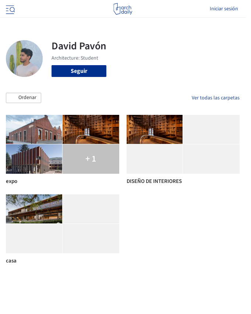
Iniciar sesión (224, 8)
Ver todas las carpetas (216, 98)
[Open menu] (9, 9)
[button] (23, 98)
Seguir (79, 71)
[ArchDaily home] (122, 9)
